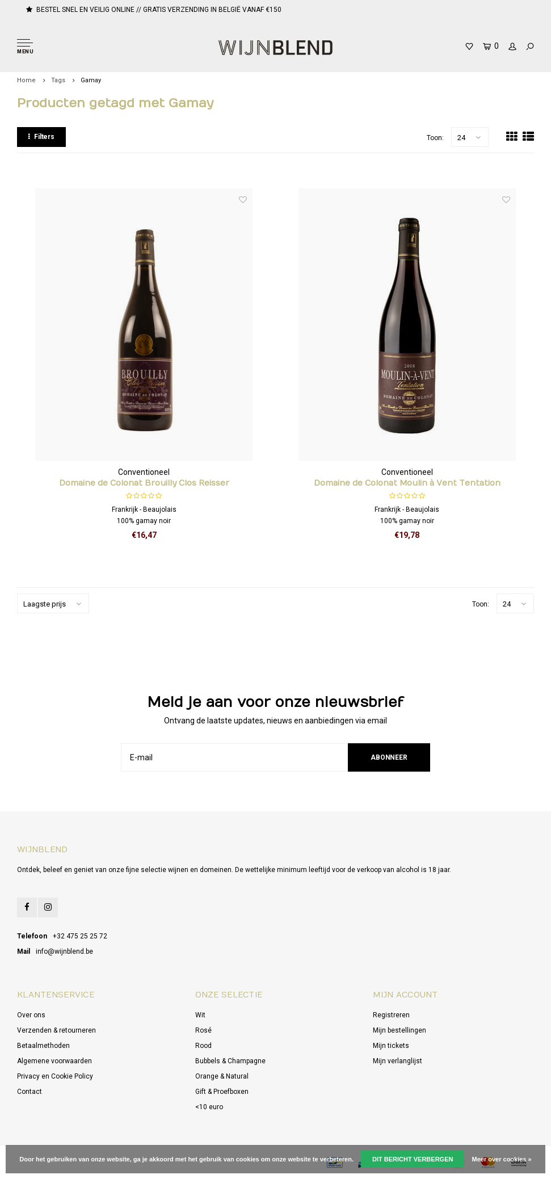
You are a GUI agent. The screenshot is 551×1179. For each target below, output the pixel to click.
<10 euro (209, 1107)
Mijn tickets (391, 1046)
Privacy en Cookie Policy (55, 1076)
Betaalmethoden (43, 1046)
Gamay (91, 80)
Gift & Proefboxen (222, 1092)
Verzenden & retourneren (56, 1030)
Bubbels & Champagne (230, 1061)
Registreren (391, 1015)
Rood (203, 1046)
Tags (58, 80)
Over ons (31, 1015)
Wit (200, 1015)
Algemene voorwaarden (54, 1061)
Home (26, 80)
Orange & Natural (222, 1076)
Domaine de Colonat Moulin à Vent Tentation (407, 483)
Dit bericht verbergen (412, 1159)
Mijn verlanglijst (397, 1061)
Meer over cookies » (502, 1159)
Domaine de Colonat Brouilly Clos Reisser (144, 483)
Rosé (203, 1030)
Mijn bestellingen (399, 1030)
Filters (41, 137)
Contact (29, 1092)
